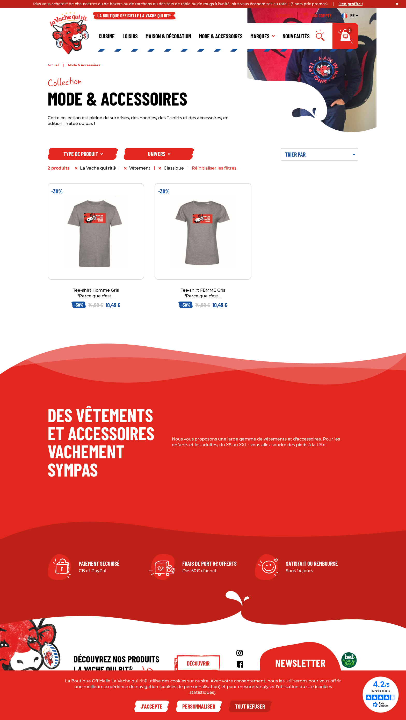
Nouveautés (296, 36)
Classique (174, 168)
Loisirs (130, 36)
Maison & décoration (168, 36)
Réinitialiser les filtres (214, 168)
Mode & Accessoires (221, 36)
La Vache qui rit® (98, 168)
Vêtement (139, 168)
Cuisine (107, 36)
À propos (284, 15)
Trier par (320, 154)
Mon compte (317, 15)
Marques (262, 36)
